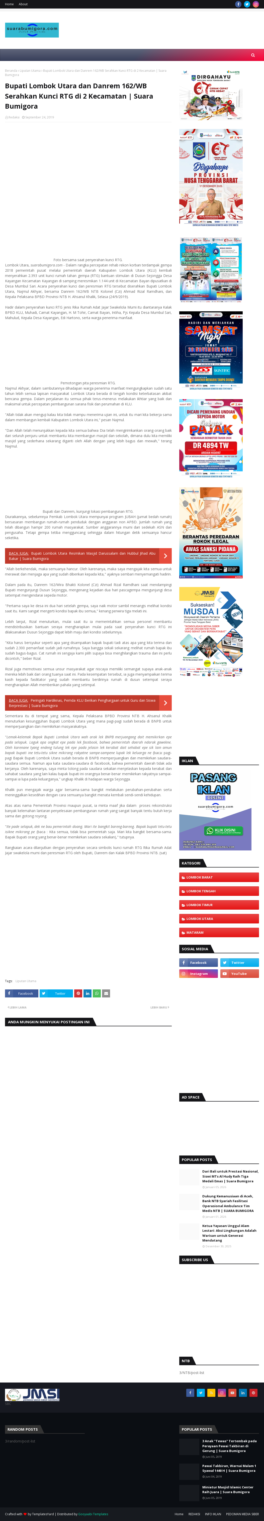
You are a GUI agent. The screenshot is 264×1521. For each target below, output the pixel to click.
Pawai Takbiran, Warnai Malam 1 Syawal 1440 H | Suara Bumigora (229, 1468)
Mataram (195, 932)
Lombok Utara (200, 918)
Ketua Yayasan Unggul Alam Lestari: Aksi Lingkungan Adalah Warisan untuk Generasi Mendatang (229, 1233)
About (23, 4)
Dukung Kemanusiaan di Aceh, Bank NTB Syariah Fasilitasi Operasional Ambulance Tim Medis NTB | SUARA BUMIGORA (228, 1203)
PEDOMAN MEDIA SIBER (242, 1514)
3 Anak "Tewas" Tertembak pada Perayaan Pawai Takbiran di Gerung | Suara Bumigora (229, 1446)
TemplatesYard (43, 1514)
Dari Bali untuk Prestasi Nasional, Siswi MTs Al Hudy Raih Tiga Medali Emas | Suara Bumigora (230, 1176)
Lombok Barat (200, 877)
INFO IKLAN (213, 1514)
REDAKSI (194, 1514)
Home (9, 4)
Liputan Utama (30, 70)
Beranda (11, 70)
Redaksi (14, 117)
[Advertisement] (170, 41)
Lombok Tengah (201, 891)
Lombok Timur (200, 905)
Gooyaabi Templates (93, 1514)
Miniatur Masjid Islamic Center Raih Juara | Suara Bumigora (227, 1489)
